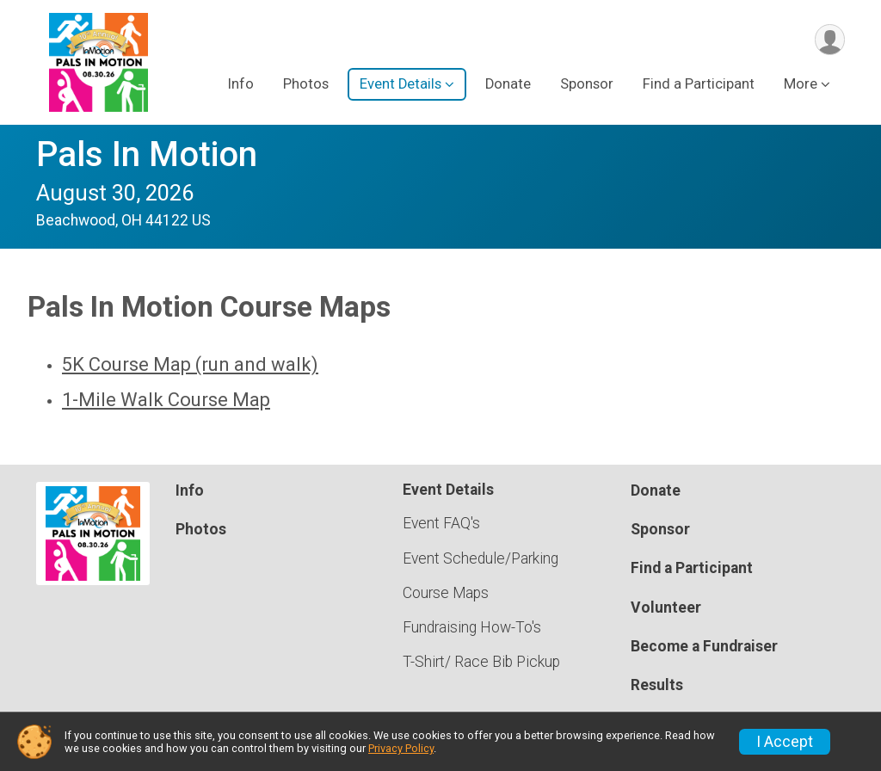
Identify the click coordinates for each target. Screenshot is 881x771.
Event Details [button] (400, 85)
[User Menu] (829, 40)
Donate (508, 85)
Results (657, 685)
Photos (306, 85)
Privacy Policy (401, 748)
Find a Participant (699, 85)
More (800, 85)
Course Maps (446, 592)
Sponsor (586, 85)
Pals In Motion (146, 154)
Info (241, 85)
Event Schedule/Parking (480, 558)
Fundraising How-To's (472, 627)
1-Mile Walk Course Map (166, 399)
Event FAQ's (441, 523)
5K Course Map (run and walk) (190, 364)
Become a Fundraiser (704, 646)
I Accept (784, 741)
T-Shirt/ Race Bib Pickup (481, 661)
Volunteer (666, 607)
